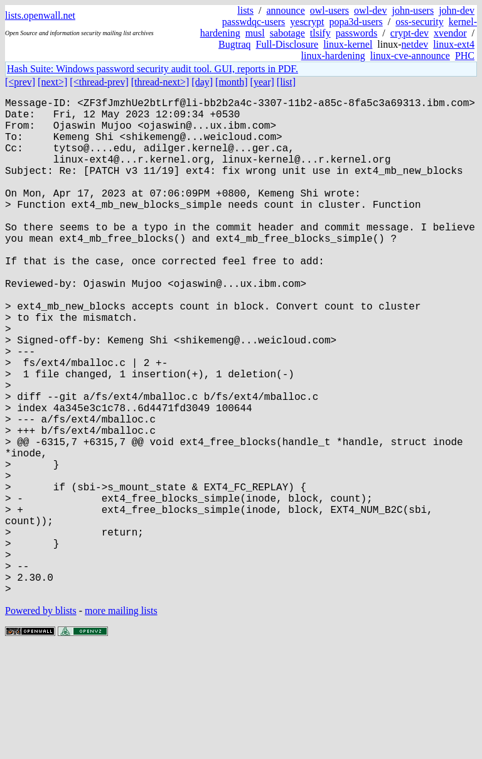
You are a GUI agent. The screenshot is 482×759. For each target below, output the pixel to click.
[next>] (52, 82)
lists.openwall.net (40, 15)
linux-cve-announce (410, 55)
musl (255, 33)
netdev (415, 44)
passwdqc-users (253, 21)
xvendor (450, 33)
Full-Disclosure (287, 44)
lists (245, 10)
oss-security (419, 21)
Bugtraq (234, 44)
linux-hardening (333, 55)
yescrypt (307, 21)
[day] (202, 82)
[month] (231, 82)
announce (286, 10)
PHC (464, 55)
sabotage (287, 33)
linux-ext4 (453, 44)
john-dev (456, 10)
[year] (262, 82)
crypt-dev (409, 33)
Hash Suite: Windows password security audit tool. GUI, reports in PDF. (152, 68)
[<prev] (20, 82)
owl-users (329, 10)
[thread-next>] (160, 82)
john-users (413, 10)
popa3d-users (355, 21)
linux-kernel (347, 44)
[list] (286, 82)
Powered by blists (41, 721)
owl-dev (370, 10)
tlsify (320, 33)
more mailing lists (121, 721)
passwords (357, 33)
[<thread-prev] (99, 82)
